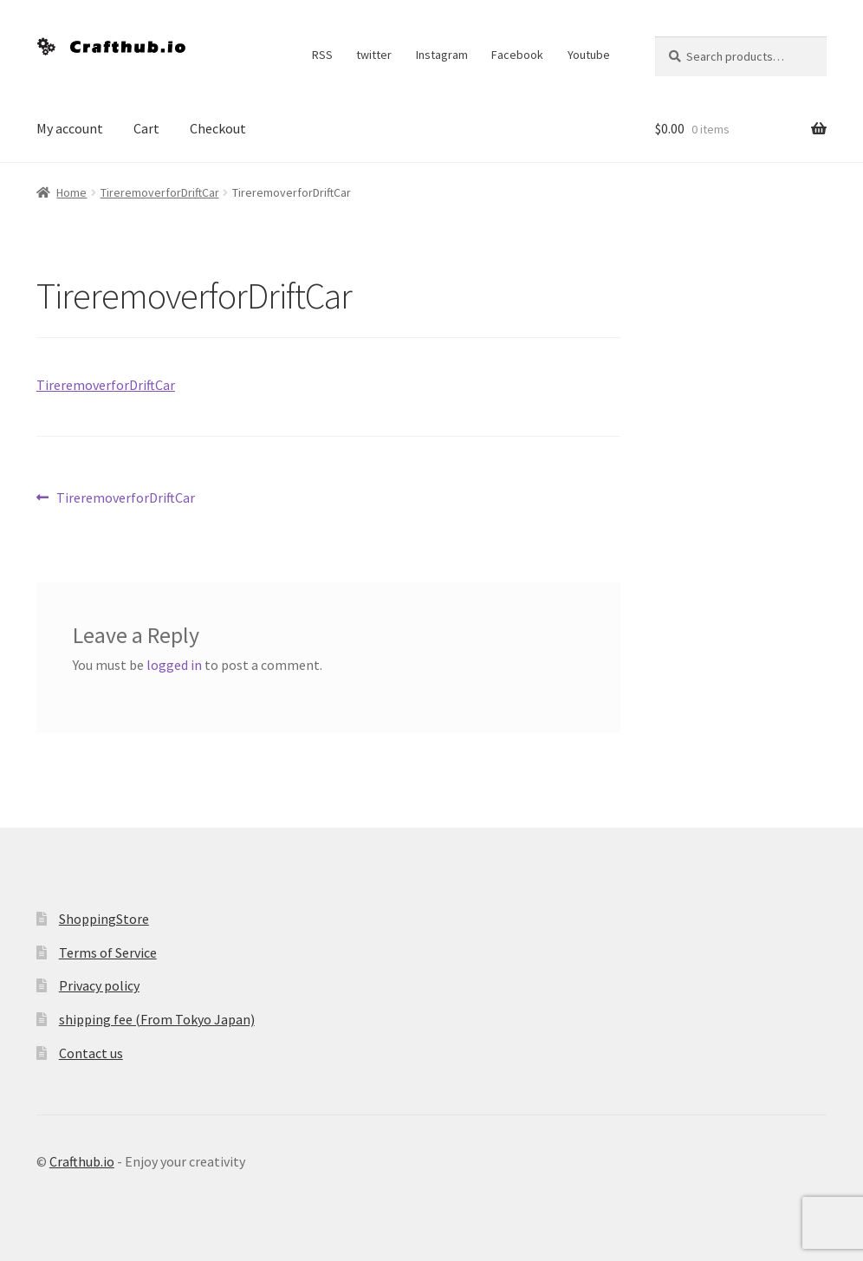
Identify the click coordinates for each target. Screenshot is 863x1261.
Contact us (91, 1053)
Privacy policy (99, 985)
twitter (374, 54)
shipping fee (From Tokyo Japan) (157, 1019)
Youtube (589, 54)
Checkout (218, 128)
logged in (174, 664)
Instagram (442, 54)
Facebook (517, 54)
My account (69, 128)
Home (71, 192)
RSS (322, 54)
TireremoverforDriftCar (160, 192)
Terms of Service (108, 952)
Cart (146, 128)
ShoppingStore (104, 918)
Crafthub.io (81, 1161)
